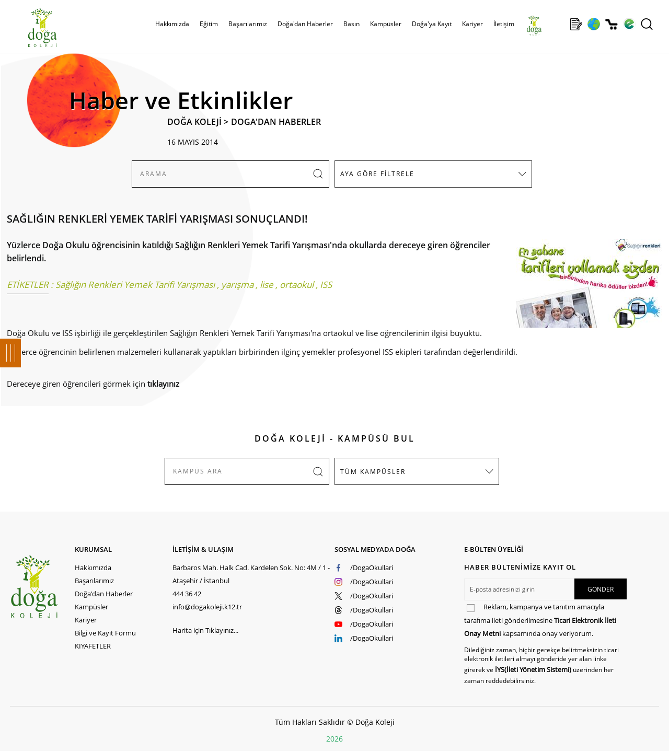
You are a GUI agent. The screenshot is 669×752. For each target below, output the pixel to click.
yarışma (237, 285)
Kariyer (472, 23)
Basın (351, 23)
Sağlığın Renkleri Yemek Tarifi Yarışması (135, 285)
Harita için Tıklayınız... (205, 630)
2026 (334, 739)
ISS (326, 285)
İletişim (503, 23)
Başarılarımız (247, 23)
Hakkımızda (172, 23)
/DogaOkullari (371, 567)
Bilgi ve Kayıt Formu (105, 633)
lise (266, 285)
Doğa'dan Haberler (305, 23)
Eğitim (209, 23)
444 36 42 (186, 593)
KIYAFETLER (93, 646)
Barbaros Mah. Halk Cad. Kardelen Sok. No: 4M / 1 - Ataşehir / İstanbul (251, 574)
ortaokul (297, 285)
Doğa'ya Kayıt (432, 23)
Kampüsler (385, 23)
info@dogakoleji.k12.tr (207, 606)
